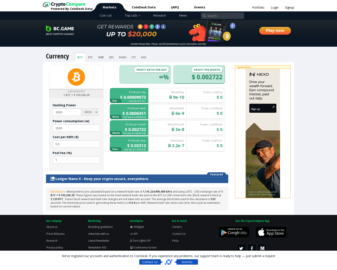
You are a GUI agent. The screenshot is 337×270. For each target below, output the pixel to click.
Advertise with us (98, 234)
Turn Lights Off (140, 240)
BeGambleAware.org (173, 44)
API (134, 234)
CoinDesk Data (144, 7)
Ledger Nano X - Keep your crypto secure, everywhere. (99, 178)
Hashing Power (64, 105)
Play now (275, 30)
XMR (101, 57)
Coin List (106, 15)
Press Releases (55, 234)
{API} (175, 7)
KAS (143, 57)
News (183, 15)
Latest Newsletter (98, 240)
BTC (80, 57)
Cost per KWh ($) (66, 137)
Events (199, 7)
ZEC (111, 57)
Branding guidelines (100, 227)
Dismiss (187, 262)
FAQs (175, 240)
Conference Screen (143, 247)
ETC (90, 57)
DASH (122, 57)
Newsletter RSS (97, 247)
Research (159, 15)
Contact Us (178, 234)
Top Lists (132, 15)
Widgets (137, 227)
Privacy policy (54, 247)
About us (51, 227)
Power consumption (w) (71, 121)
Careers (177, 227)
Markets (109, 7)
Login (275, 7)
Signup (289, 7)
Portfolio (258, 7)
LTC (134, 57)
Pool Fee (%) (62, 153)
